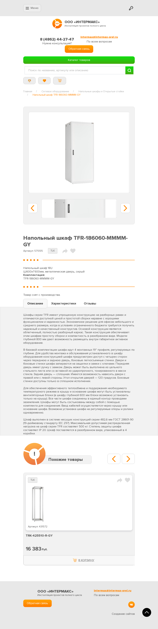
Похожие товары (65, 459)
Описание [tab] (35, 303)
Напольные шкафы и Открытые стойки (101, 91)
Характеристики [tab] (63, 303)
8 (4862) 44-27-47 (57, 39)
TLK (52, 250)
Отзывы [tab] (90, 303)
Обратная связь (79, 49)
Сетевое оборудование (55, 91)
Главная (27, 91)
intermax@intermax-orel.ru (99, 37)
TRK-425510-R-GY (39, 536)
